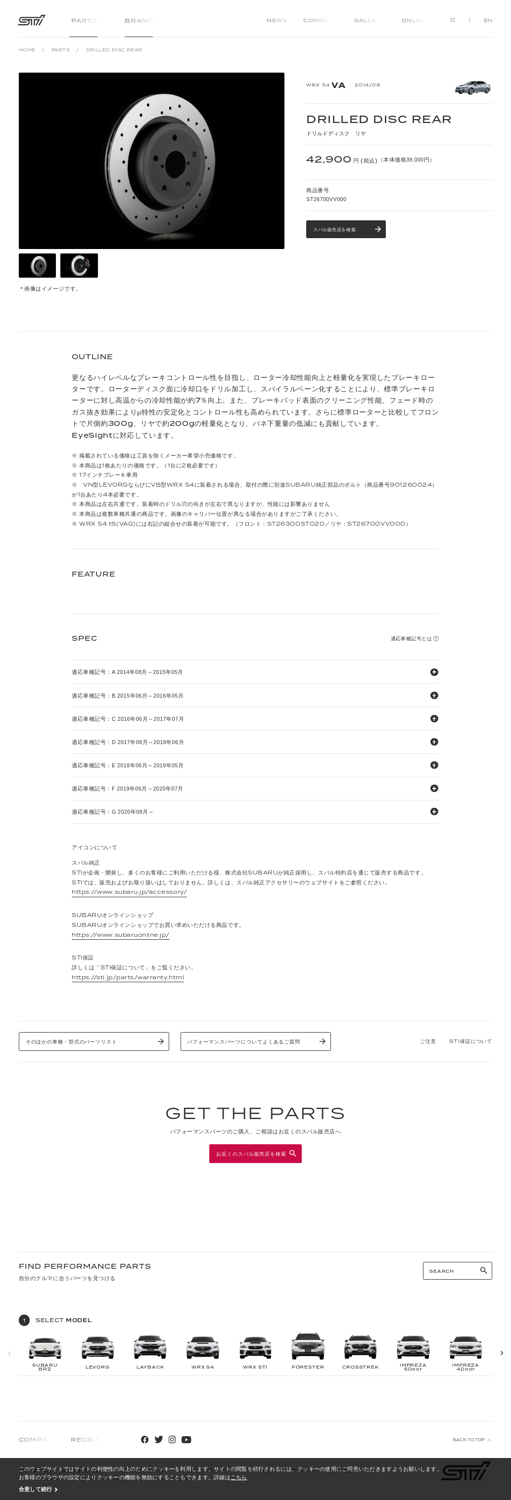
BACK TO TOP (469, 1440)
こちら (239, 1477)
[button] (501, 1353)
